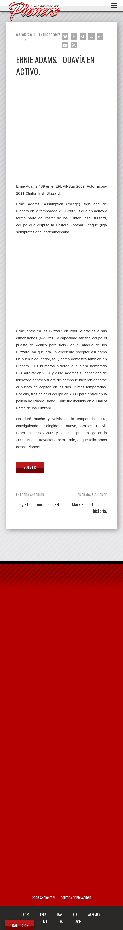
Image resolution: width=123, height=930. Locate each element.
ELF (75, 914)
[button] (65, 36)
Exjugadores (50, 34)
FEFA (43, 914)
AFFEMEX (94, 914)
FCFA (26, 914)
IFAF (59, 914)
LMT (45, 921)
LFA (60, 921)
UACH (77, 921)
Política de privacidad (76, 897)
